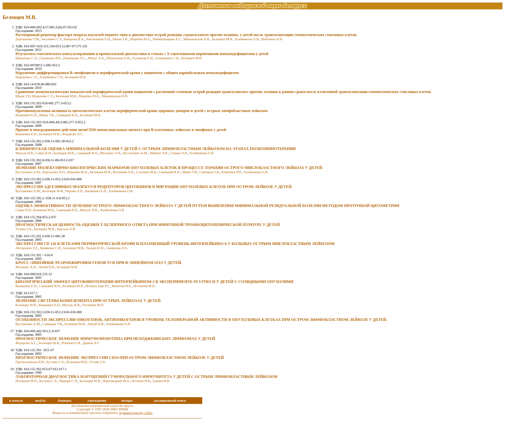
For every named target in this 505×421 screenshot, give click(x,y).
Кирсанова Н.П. (54, 172)
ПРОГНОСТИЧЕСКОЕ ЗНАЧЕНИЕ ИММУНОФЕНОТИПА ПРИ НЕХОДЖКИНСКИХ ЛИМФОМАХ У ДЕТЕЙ (115, 338)
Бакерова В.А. (74, 39)
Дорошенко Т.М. (27, 39)
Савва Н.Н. (44, 153)
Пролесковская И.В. (29, 362)
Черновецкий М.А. (116, 381)
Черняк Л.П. (74, 191)
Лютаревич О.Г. (26, 248)
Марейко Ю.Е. (140, 39)
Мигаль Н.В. (24, 153)
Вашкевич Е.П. (26, 115)
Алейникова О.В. (247, 39)
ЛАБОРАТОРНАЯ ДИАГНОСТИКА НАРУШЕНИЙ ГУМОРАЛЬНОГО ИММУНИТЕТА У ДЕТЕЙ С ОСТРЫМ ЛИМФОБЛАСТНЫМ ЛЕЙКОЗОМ (146, 376)
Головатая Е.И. (143, 58)
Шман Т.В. (120, 39)
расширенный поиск (170, 400)
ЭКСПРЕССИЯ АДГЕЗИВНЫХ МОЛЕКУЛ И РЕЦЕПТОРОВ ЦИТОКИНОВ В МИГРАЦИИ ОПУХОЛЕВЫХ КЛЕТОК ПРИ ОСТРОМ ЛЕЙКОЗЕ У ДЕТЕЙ (153, 186)
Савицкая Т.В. (209, 172)
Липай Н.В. (46, 267)
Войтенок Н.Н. (272, 39)
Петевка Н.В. (141, 381)
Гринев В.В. (161, 381)
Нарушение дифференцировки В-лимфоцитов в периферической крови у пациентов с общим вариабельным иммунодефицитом (127, 72)
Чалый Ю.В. (95, 248)
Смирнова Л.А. (117, 248)
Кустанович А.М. (135, 153)
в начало (16, 400)
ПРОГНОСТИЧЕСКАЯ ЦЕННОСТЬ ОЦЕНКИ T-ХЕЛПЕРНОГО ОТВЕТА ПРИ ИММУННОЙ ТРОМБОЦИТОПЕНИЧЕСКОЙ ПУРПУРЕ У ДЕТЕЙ (147, 224)
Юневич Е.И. (71, 343)
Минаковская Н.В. (197, 39)
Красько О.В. (66, 229)
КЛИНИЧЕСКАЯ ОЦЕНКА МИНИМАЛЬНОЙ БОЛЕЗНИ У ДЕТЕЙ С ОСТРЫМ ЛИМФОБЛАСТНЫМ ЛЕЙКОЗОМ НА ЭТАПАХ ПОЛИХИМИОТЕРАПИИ (155, 148)
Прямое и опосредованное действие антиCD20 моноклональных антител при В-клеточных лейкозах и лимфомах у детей (120, 129)
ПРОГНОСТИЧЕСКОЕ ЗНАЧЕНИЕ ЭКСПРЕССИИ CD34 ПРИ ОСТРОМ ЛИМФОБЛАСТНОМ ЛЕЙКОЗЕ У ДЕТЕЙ (119, 357)
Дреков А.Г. (91, 343)
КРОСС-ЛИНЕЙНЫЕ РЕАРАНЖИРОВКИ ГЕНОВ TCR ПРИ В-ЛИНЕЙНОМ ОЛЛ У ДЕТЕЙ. (98, 262)
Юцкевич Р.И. (232, 172)
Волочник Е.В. (123, 172)
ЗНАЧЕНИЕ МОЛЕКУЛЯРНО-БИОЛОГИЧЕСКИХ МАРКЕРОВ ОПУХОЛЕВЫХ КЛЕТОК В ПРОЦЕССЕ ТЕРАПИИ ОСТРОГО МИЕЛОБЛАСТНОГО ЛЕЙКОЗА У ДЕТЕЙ (168, 167)
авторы (127, 400)
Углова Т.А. (23, 229)
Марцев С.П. (68, 381)
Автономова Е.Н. (98, 39)
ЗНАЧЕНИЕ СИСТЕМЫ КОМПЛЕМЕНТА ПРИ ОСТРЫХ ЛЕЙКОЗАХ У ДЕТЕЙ (88, 300)
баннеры (64, 400)
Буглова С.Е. (55, 362)
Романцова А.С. (74, 58)
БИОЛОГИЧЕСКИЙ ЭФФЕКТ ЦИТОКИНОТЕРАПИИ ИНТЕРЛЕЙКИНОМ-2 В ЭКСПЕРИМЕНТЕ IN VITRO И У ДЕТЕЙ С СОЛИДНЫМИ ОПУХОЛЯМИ (154, 281)
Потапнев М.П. (145, 286)
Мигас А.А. (96, 58)
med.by (40, 400)
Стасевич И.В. (146, 172)
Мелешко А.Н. (110, 153)
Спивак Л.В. (179, 153)
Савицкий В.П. (67, 115)
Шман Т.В (22, 96)
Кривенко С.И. (51, 248)
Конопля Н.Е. (122, 286)
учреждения (96, 400)
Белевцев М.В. (222, 39)
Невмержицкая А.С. (167, 39)
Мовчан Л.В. (159, 153)
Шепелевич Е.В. (118, 58)
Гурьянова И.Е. (50, 58)
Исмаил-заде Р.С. (98, 286)
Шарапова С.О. (26, 58)
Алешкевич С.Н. (167, 58)
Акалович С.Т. (51, 39)
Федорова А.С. (73, 134)
